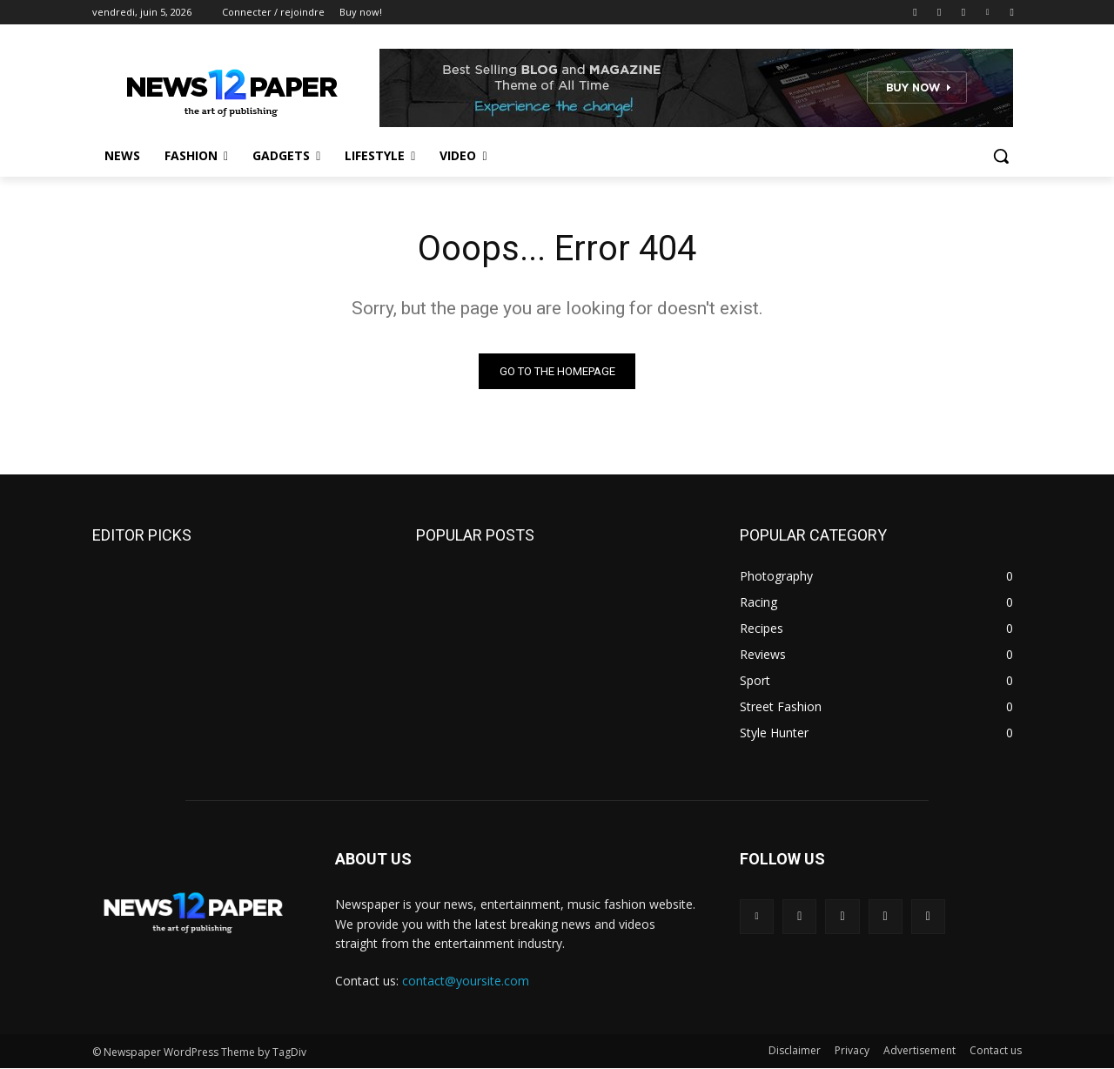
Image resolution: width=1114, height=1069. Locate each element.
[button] (1001, 156)
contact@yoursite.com (465, 980)
